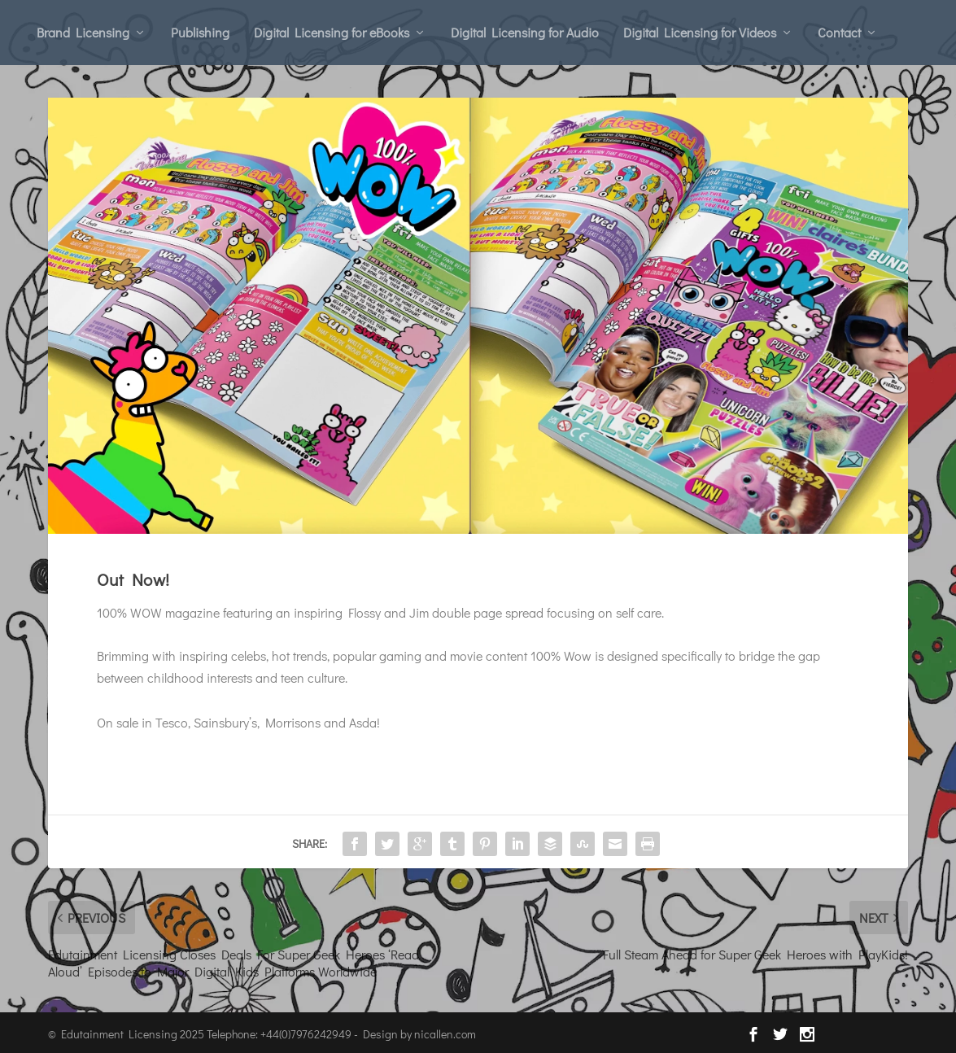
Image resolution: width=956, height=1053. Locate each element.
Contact (839, 32)
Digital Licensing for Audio (525, 32)
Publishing (200, 32)
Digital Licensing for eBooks (331, 32)
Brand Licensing (83, 32)
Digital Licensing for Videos (699, 32)
